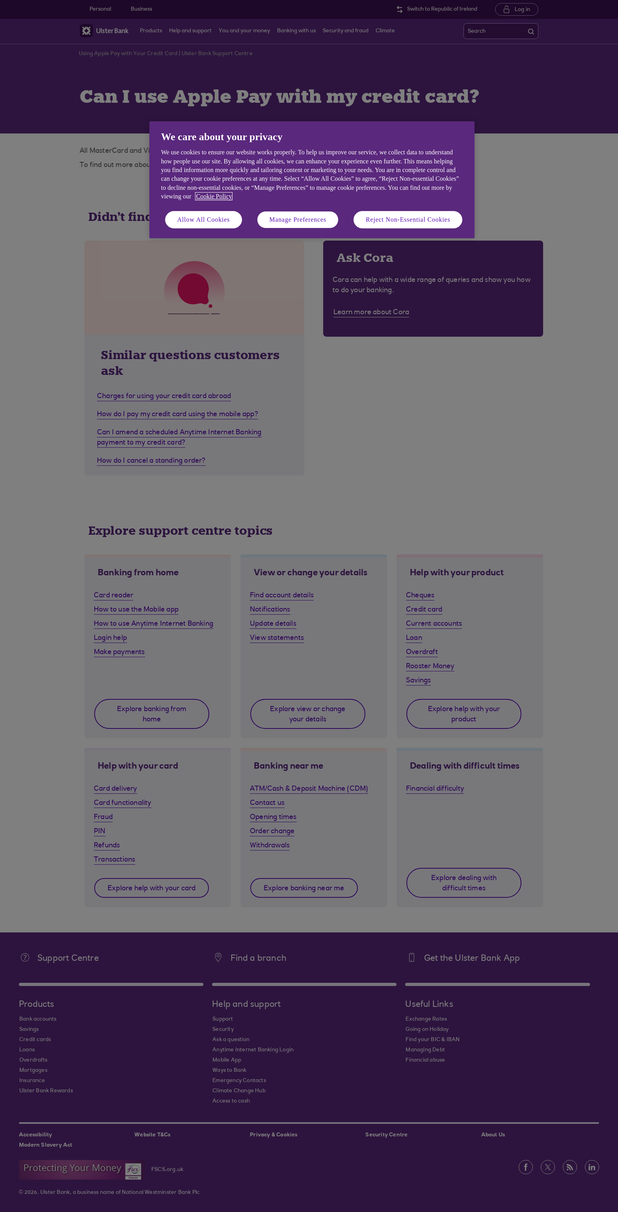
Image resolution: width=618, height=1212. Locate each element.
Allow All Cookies (203, 219)
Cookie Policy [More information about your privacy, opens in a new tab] (214, 196)
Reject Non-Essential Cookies (408, 219)
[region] (312, 179)
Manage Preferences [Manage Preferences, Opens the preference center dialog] (297, 219)
